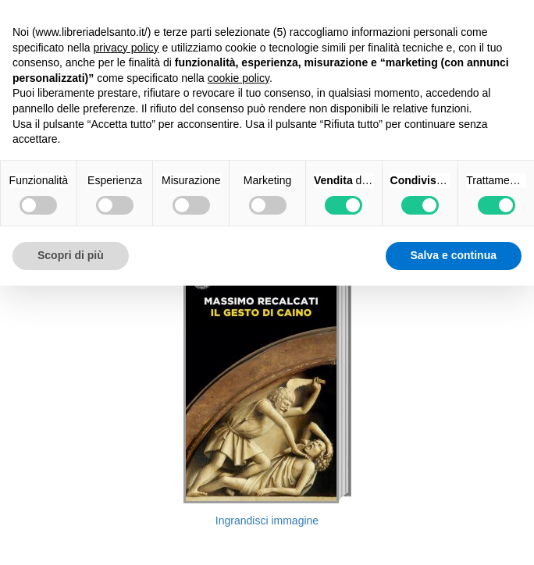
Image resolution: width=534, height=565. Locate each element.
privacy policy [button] (126, 47)
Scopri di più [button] (70, 255)
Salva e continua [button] (454, 255)
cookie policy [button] (238, 78)
